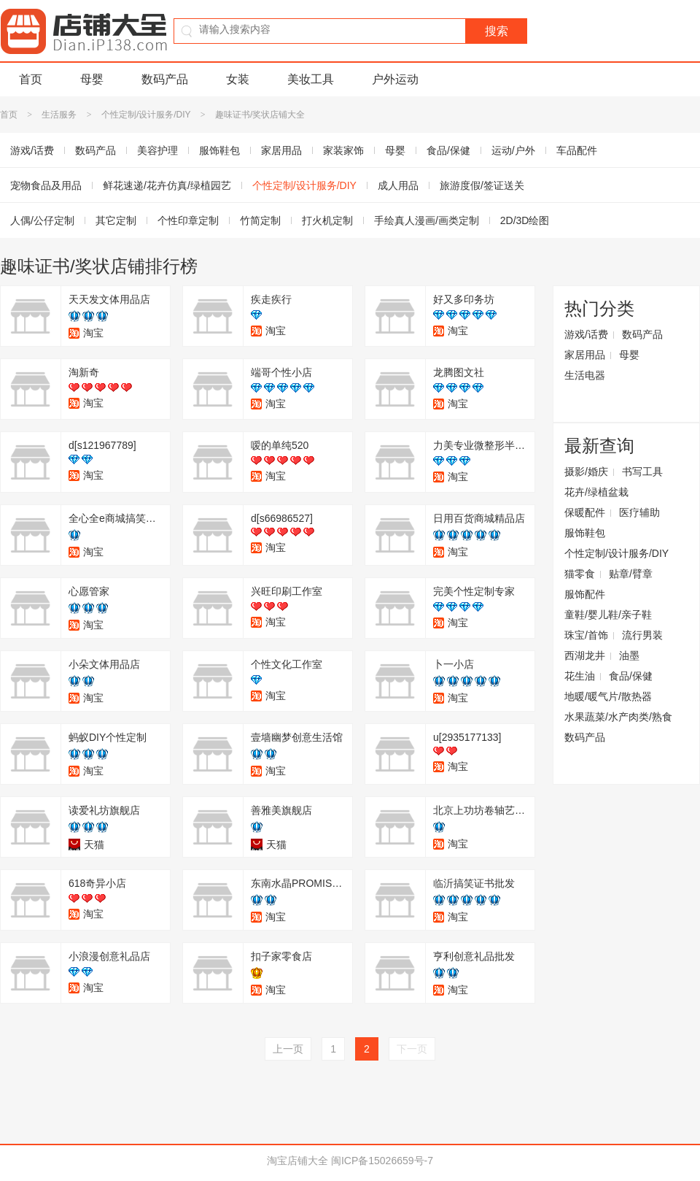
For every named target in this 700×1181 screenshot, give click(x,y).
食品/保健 (448, 150)
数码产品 (164, 79)
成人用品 (398, 185)
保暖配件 (584, 512)
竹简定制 (260, 220)
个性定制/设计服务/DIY (145, 114)
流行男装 (642, 635)
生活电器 (584, 375)
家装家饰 (343, 150)
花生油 (579, 676)
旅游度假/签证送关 (482, 185)
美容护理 (157, 150)
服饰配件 (584, 594)
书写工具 (642, 471)
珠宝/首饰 (586, 635)
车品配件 (576, 150)
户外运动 (395, 79)
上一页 (288, 1049)
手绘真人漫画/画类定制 (426, 220)
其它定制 (116, 220)
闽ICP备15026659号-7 (382, 1160)
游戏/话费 (586, 334)
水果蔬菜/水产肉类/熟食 (618, 717)
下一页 (412, 1049)
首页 (30, 79)
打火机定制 (327, 220)
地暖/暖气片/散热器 (608, 696)
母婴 (92, 79)
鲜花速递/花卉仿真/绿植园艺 (167, 185)
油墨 (629, 655)
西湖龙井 (584, 655)
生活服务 (59, 114)
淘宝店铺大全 (297, 1160)
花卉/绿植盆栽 (596, 492)
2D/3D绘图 (525, 220)
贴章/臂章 (631, 574)
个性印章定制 (188, 220)
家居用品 (281, 150)
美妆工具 (310, 79)
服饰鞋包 (219, 150)
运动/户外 (513, 150)
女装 (237, 79)
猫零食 (579, 574)
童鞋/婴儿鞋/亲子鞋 (608, 614)
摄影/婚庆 (586, 471)
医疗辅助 (639, 512)
